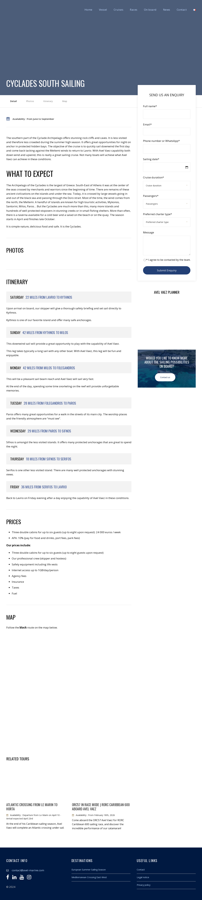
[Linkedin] (14, 878)
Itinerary (48, 101)
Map (64, 101)
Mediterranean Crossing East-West (89, 877)
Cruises (118, 9)
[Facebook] (7, 878)
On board (150, 9)
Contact (182, 9)
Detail (13, 101)
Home (88, 9)
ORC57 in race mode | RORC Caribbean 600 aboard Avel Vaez (101, 806)
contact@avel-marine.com (28, 870)
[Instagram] (29, 878)
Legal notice (143, 877)
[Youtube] (22, 878)
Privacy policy (143, 884)
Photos (30, 101)
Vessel (103, 9)
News (166, 9)
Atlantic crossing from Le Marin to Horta (31, 806)
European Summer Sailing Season (89, 869)
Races (133, 9)
